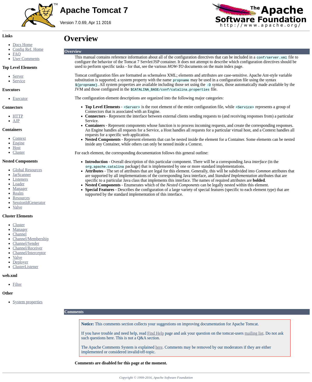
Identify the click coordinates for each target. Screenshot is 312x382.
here (159, 347)
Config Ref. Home (28, 49)
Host (16, 147)
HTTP (18, 116)
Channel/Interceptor (29, 253)
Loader (18, 184)
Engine (18, 143)
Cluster (19, 152)
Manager (20, 188)
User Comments (26, 58)
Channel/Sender (26, 243)
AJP (16, 121)
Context (19, 138)
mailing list (254, 333)
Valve (17, 207)
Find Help (155, 333)
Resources (21, 198)
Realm (18, 193)
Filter (17, 284)
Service (19, 81)
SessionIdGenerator (29, 202)
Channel (19, 234)
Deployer (20, 262)
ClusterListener (25, 267)
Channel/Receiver (27, 248)
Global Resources (27, 170)
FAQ (17, 54)
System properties (27, 302)
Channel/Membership (31, 239)
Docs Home (22, 44)
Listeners (20, 179)
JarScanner (22, 174)
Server (18, 76)
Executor (20, 98)
